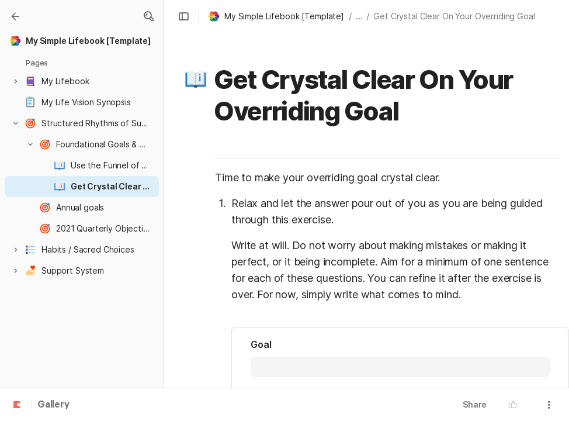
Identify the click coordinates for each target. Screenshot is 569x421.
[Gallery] (15, 16)
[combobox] (400, 367)
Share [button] (475, 404)
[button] (148, 16)
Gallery (53, 405)
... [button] (359, 16)
